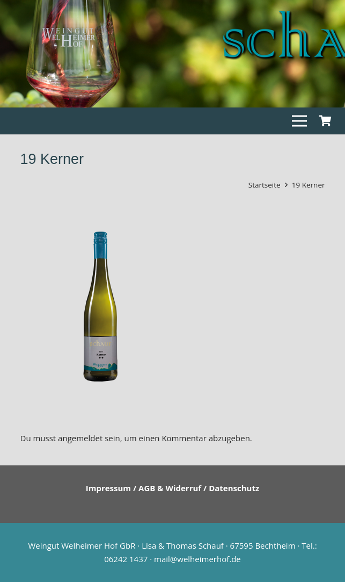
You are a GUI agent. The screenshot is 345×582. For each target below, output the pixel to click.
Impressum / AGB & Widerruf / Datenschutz (173, 488)
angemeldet (80, 438)
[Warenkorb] (325, 120)
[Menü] (299, 120)
